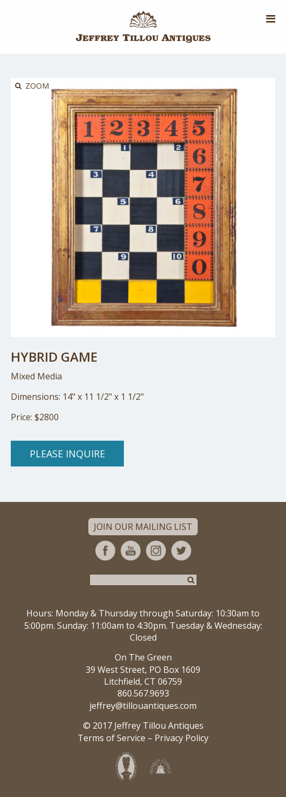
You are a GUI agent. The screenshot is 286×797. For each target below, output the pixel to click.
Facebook (105, 551)
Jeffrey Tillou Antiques (143, 27)
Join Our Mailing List (143, 527)
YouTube (131, 551)
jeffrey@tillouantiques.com (143, 706)
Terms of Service (111, 738)
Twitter (181, 551)
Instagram (156, 551)
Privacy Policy (181, 738)
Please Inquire (67, 453)
